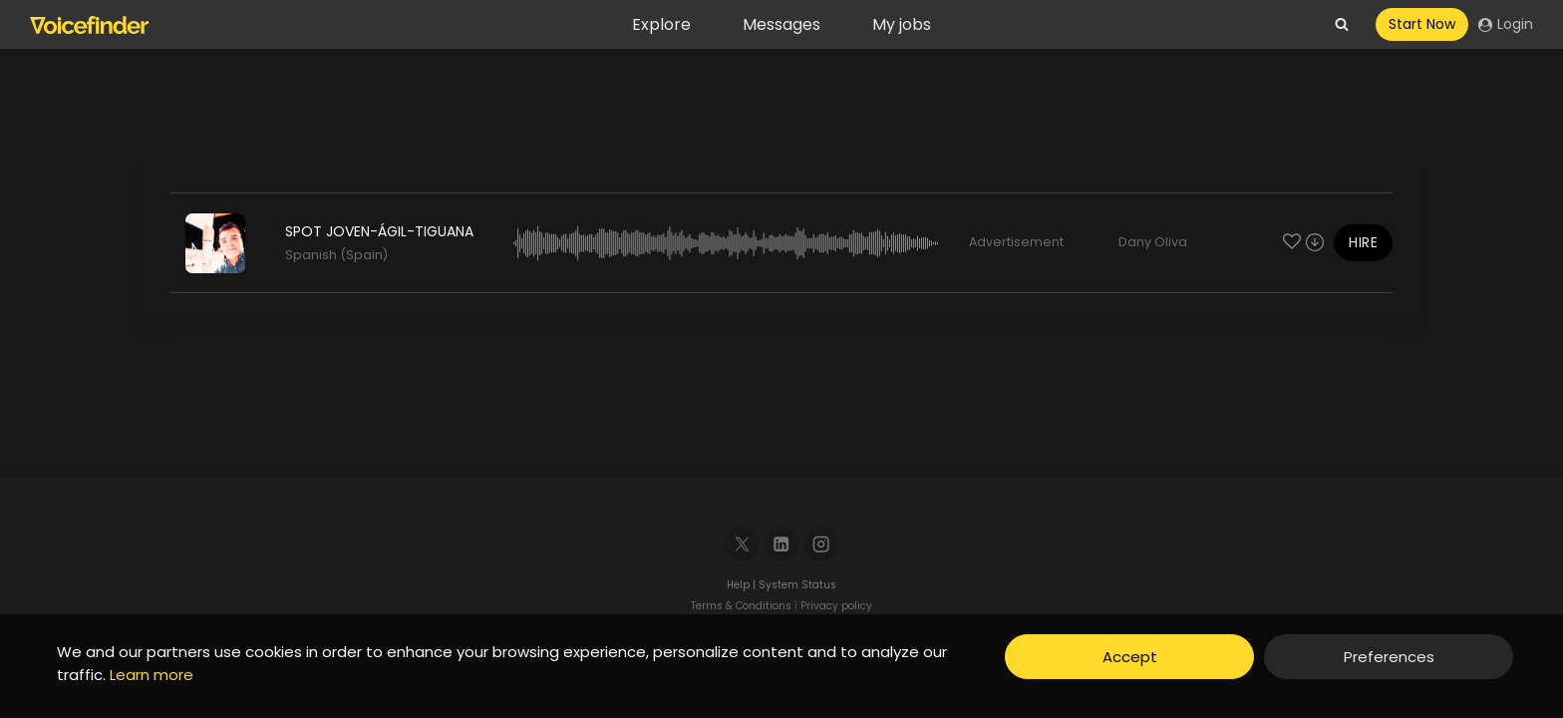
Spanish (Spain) (336, 254)
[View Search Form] (1342, 25)
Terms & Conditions (741, 605)
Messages (781, 24)
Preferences (1389, 656)
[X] (742, 544)
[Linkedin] (782, 544)
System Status (797, 584)
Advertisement (1016, 241)
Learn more (151, 674)
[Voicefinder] (89, 25)
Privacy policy (836, 605)
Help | (743, 584)
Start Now (1422, 24)
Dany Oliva (1152, 241)
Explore (661, 24)
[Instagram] (821, 544)
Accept (1129, 656)
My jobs (901, 24)
